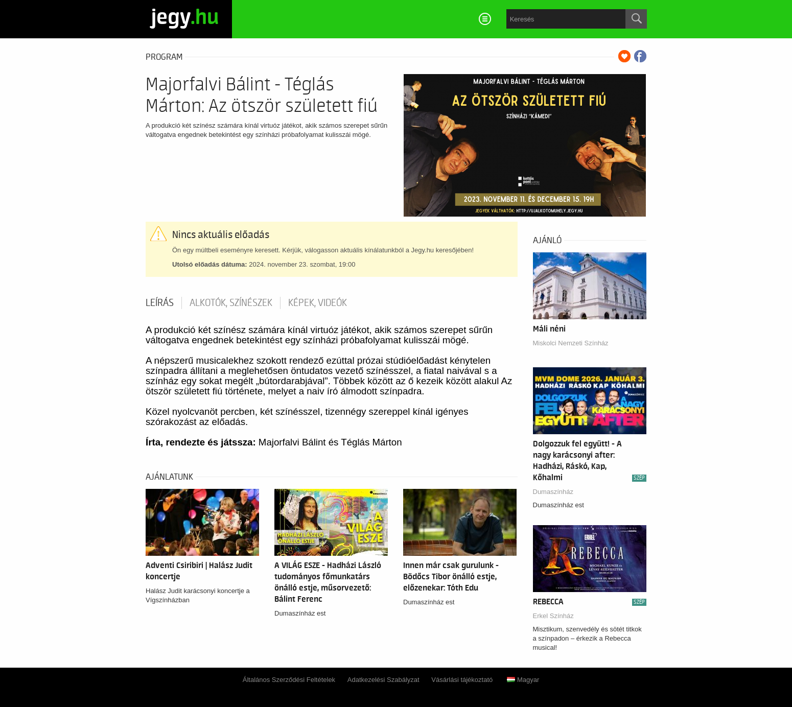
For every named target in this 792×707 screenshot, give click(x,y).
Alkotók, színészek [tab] (231, 303)
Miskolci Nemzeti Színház (571, 343)
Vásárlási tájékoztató (462, 680)
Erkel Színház (553, 616)
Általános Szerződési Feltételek (289, 680)
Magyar (523, 680)
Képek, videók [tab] (317, 303)
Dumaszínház (553, 492)
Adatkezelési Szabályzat (383, 680)
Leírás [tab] (160, 303)
